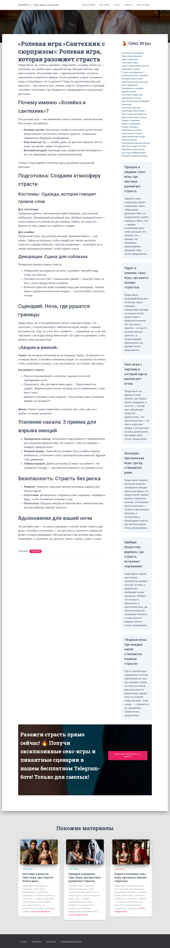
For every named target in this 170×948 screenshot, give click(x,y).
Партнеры (36, 942)
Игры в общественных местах (135, 66)
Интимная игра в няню (132, 79)
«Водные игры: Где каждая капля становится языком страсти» (134, 663)
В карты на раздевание (132, 72)
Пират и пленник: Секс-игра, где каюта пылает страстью (133, 280)
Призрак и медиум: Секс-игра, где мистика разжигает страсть (135, 179)
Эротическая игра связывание (135, 101)
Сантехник (126, 104)
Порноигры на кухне (131, 69)
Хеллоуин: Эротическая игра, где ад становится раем (136, 472)
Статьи (116, 5)
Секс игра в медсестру (132, 95)
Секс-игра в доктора (131, 108)
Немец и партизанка (131, 124)
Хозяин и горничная (131, 120)
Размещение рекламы (71, 942)
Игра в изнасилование (132, 56)
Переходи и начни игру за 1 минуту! (128, 770)
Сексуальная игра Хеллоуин (135, 75)
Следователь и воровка (132, 88)
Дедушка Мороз (129, 91)
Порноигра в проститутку (133, 149)
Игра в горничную (130, 59)
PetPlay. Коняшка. (130, 127)
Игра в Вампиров (129, 85)
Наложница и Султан (131, 98)
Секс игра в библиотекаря (134, 153)
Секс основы (143, 5)
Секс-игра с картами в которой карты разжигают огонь (134, 381)
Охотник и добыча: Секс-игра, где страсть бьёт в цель (37, 877)
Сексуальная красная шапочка (136, 143)
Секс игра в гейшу (130, 63)
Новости (128, 5)
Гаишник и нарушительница (134, 156)
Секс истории (88, 5)
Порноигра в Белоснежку (133, 111)
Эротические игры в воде (133, 136)
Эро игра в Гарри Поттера (134, 146)
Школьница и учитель (131, 130)
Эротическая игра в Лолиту (134, 117)
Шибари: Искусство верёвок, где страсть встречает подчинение (135, 563)
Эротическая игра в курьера (135, 82)
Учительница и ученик (132, 133)
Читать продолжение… (41, 912)
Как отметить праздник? (133, 53)
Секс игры (104, 5)
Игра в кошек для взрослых (134, 114)
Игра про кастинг (129, 140)
